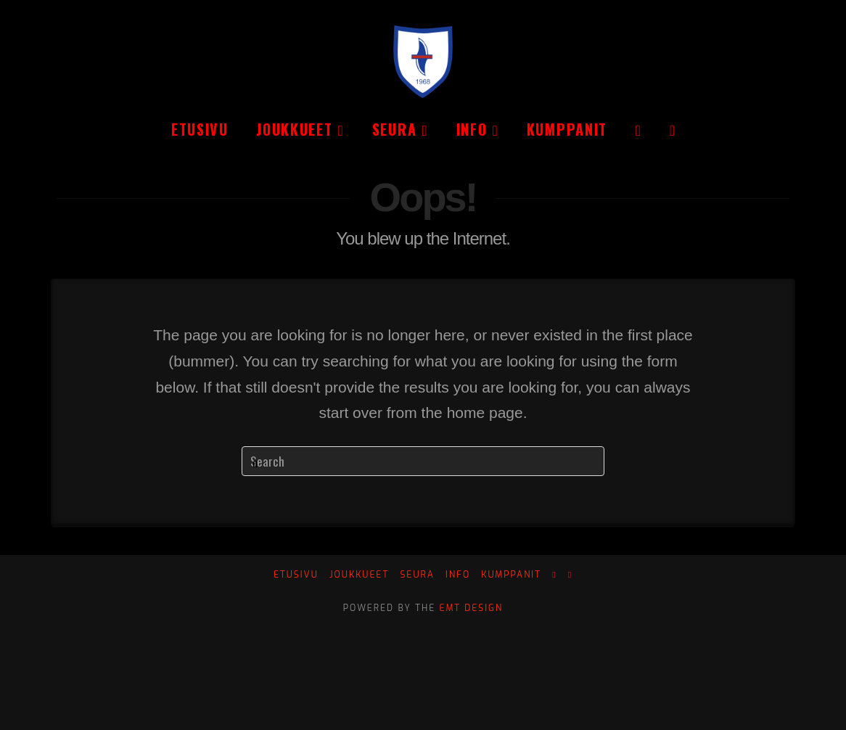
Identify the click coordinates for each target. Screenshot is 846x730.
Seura (417, 575)
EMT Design (472, 608)
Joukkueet (359, 575)
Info (457, 575)
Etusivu (296, 575)
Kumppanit (511, 575)
